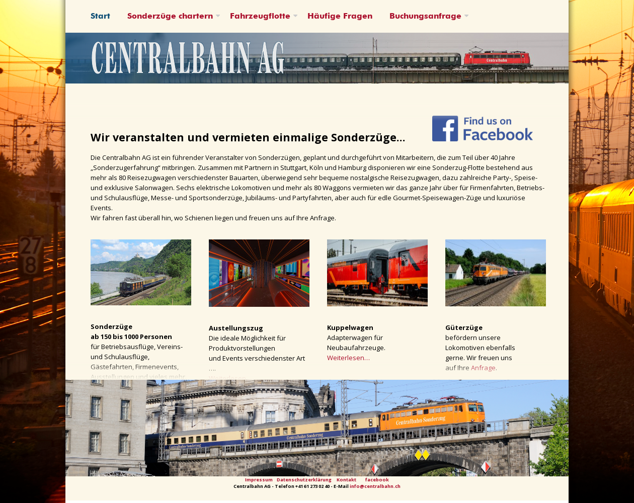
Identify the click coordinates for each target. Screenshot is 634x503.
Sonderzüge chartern (170, 17)
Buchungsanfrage (425, 17)
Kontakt (346, 479)
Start (100, 17)
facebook (377, 479)
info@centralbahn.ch (375, 486)
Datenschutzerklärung (304, 479)
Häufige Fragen (339, 17)
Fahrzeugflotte (260, 17)
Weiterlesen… (348, 357)
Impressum (259, 479)
